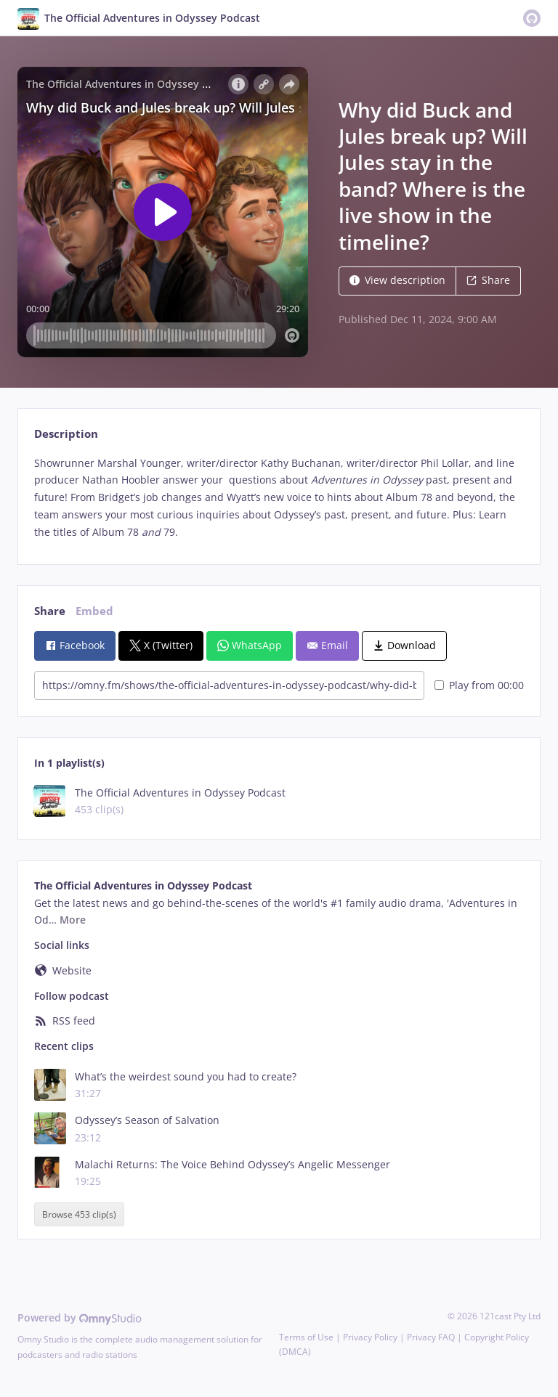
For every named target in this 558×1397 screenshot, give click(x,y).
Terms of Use (306, 1337)
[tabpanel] (278, 498)
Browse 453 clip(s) (79, 1214)
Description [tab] (66, 433)
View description (397, 280)
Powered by (79, 1317)
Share (488, 280)
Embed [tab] (94, 611)
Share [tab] (49, 611)
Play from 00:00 (479, 685)
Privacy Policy (370, 1337)
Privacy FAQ (431, 1337)
